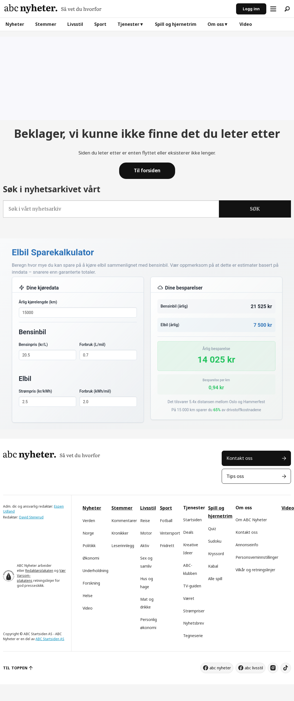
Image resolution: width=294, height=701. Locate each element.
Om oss (216, 24)
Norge (88, 533)
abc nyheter (220, 667)
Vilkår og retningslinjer (255, 569)
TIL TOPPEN (15, 667)
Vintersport (170, 533)
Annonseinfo (247, 544)
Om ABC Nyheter (251, 519)
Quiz (212, 528)
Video (245, 24)
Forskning (91, 583)
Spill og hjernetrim (175, 24)
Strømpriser (193, 610)
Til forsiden (147, 170)
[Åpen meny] (273, 9)
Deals (188, 532)
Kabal (213, 566)
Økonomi (91, 558)
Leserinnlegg (122, 545)
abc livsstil (254, 667)
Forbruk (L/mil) (93, 344)
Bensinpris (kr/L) (33, 344)
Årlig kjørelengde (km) (38, 302)
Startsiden (192, 519)
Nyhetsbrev (193, 623)
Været (188, 598)
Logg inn (251, 8)
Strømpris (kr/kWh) (35, 391)
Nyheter (15, 24)
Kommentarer (124, 520)
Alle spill (215, 578)
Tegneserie (193, 635)
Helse (88, 595)
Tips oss (235, 476)
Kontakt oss (239, 458)
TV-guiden (192, 585)
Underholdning (95, 570)
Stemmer (45, 24)
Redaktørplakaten (39, 570)
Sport (100, 24)
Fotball (166, 520)
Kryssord (216, 553)
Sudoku (214, 541)
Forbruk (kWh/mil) (95, 391)
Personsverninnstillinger (257, 557)
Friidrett (167, 545)
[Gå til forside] (52, 8)
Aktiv (144, 545)
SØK (255, 209)
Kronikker (119, 533)
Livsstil (75, 24)
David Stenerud (31, 517)
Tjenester (128, 24)
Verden (89, 520)
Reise (145, 520)
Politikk (89, 545)
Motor (146, 533)
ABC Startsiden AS (49, 639)
